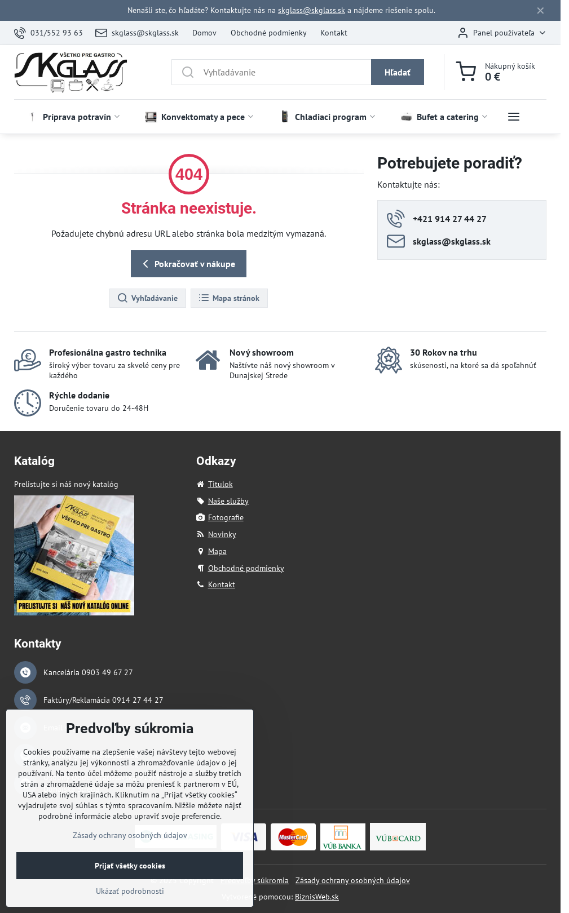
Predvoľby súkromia (254, 880)
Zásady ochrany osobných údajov (352, 880)
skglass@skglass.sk (311, 10)
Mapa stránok (228, 298)
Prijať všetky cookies (130, 885)
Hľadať (398, 72)
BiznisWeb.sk (317, 897)
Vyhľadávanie (147, 298)
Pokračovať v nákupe (187, 264)
